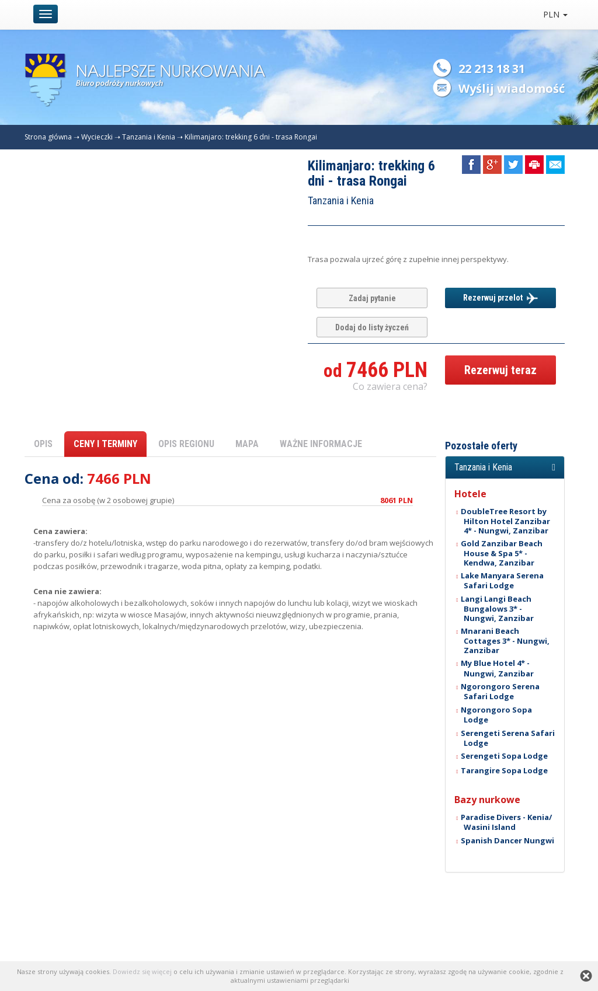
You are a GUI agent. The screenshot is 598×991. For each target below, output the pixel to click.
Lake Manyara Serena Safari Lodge (502, 580)
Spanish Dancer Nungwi (507, 840)
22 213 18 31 (491, 68)
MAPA (247, 443)
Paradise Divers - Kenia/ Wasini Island (506, 822)
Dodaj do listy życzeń (372, 327)
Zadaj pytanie (372, 298)
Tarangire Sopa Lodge (504, 770)
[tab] (505, 467)
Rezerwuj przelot (500, 298)
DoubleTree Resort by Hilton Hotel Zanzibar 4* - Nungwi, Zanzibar (506, 521)
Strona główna (48, 137)
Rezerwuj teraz (500, 370)
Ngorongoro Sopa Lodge (496, 714)
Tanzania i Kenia (148, 137)
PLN (555, 14)
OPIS (43, 443)
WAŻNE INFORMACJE (321, 443)
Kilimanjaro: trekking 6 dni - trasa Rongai (251, 137)
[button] (505, 467)
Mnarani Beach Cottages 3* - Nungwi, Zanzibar (505, 640)
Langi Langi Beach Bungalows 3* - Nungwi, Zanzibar (497, 608)
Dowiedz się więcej (142, 971)
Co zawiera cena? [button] (390, 386)
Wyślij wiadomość (511, 88)
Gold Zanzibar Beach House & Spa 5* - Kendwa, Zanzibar (502, 553)
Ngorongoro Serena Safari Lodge (500, 691)
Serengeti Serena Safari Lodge (508, 738)
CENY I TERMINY (105, 443)
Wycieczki (97, 137)
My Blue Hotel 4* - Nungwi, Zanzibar (497, 668)
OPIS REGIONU (186, 443)
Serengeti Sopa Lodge (504, 756)
